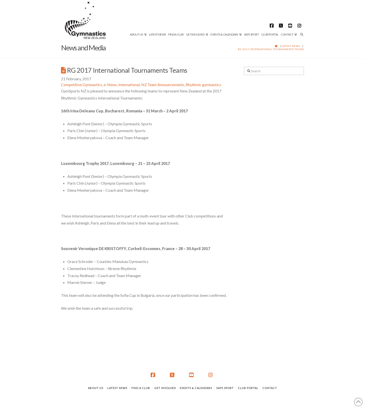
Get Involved (165, 387)
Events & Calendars (196, 387)
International (129, 84)
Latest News (117, 387)
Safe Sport (225, 387)
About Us (95, 387)
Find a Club (140, 387)
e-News (110, 84)
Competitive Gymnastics (81, 84)
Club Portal (248, 387)
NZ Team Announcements (162, 84)
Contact (269, 387)
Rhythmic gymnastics (203, 84)
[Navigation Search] (301, 18)
